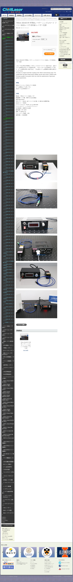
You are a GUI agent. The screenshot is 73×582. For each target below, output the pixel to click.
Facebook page (63, 566)
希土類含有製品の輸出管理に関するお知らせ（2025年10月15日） (65, 51)
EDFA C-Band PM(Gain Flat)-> (6, 396)
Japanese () (44, 8)
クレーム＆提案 (63, 34)
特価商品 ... (4, 517)
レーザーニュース (63, 23)
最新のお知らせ (63, 35)
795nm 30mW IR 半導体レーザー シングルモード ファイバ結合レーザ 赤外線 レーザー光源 (26, 345)
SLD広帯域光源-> (7, 374)
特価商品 (19, 15)
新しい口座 (68, 11)
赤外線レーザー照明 (8, 480)
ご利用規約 (4, 531)
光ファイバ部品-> (7, 464)
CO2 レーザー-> (7, 507)
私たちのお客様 (63, 40)
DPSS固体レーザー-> (8, 345)
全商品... (4, 521)
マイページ (37, 15)
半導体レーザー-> (7, 348)
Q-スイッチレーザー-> (8, 350)
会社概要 (61, 21)
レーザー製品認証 (63, 32)
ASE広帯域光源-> (7, 371)
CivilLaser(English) (58, 5)
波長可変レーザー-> (8, 365)
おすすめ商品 (28, 15)
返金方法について (49, 565)
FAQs (61, 31)
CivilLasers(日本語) (49, 5)
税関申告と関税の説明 (64, 28)
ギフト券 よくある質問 (7, 536)
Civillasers (11, 576)
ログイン (50, 11)
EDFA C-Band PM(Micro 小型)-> (6, 410)
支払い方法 (62, 26)
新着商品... (4, 518)
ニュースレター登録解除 (7, 539)
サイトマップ (5, 534)
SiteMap (15, 576)
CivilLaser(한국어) (67, 5)
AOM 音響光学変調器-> (8, 461)
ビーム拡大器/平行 (7, 467)
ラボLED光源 (6, 469)
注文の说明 (62, 42)
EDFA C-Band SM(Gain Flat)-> (6, 392)
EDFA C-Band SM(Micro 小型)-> (6, 385)
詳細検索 (65, 67)
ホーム (4, 15)
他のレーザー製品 (7, 510)
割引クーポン (5, 537)
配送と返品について (6, 528)
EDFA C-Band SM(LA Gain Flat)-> (8, 403)
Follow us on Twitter (64, 563)
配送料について (63, 29)
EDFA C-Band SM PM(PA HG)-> (7, 399)
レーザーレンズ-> (7, 489)
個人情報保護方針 (6, 530)
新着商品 (11, 15)
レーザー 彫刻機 (7, 486)
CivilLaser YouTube (64, 569)
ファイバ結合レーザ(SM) (26, 18)
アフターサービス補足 (64, 48)
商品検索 (63, 59)
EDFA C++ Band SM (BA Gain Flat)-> (7, 435)
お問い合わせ (47, 15)
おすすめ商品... (5, 520)
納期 (60, 24)
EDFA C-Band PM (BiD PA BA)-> (7, 417)
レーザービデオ (63, 46)
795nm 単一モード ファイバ (39, 18)
